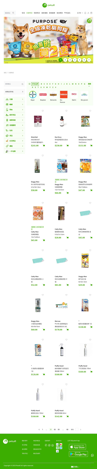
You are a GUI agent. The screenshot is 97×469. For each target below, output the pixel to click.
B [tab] (41, 84)
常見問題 (24, 445)
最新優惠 (44, 13)
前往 (72, 429)
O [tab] (78, 84)
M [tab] (72, 84)
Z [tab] (52, 87)
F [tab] (52, 84)
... (46, 429)
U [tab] (41, 87)
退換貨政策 (36, 445)
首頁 (23, 13)
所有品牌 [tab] (35, 84)
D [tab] (47, 84)
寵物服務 (52, 13)
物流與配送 (36, 440)
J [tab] (64, 84)
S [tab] (35, 87)
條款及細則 (36, 453)
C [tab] (44, 84)
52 (55, 429)
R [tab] (32, 87)
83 (67, 429)
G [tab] (55, 84)
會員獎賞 (60, 13)
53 (58, 429)
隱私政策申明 (37, 449)
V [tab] (43, 87)
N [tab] (75, 84)
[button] (79, 13)
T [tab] (38, 87)
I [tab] (61, 84)
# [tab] (55, 87)
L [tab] (69, 84)
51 (51, 429)
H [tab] (58, 84)
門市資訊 (67, 13)
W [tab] (47, 87)
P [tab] (81, 84)
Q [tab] (84, 84)
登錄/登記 (25, 453)
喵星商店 (37, 13)
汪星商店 (29, 13)
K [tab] (66, 84)
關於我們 (24, 440)
